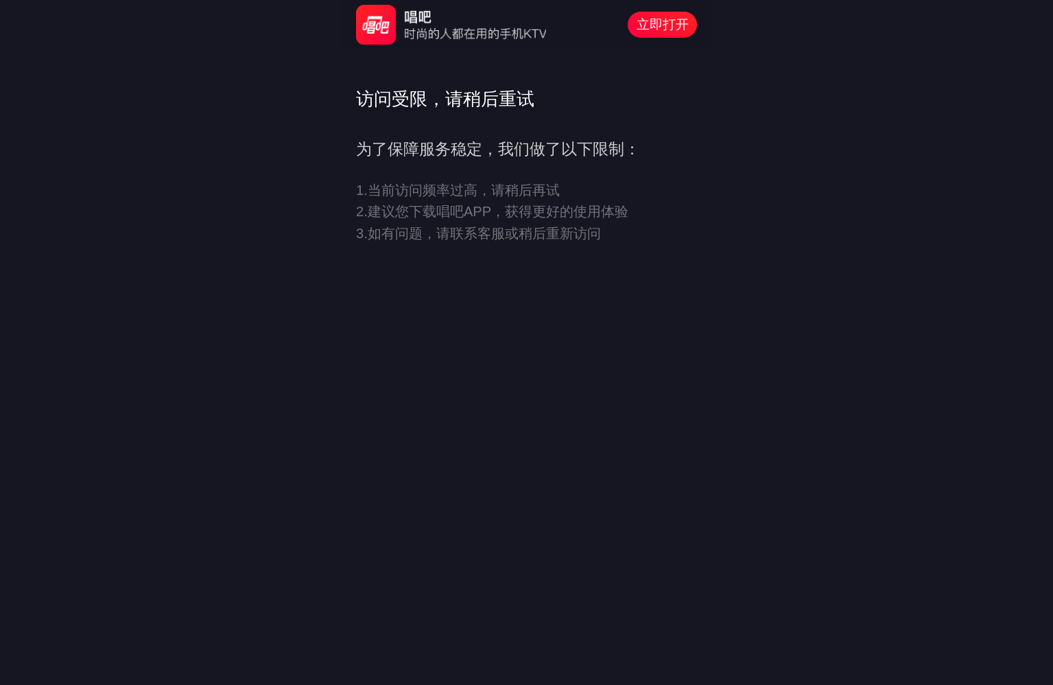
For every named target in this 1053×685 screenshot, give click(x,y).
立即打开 (663, 24)
